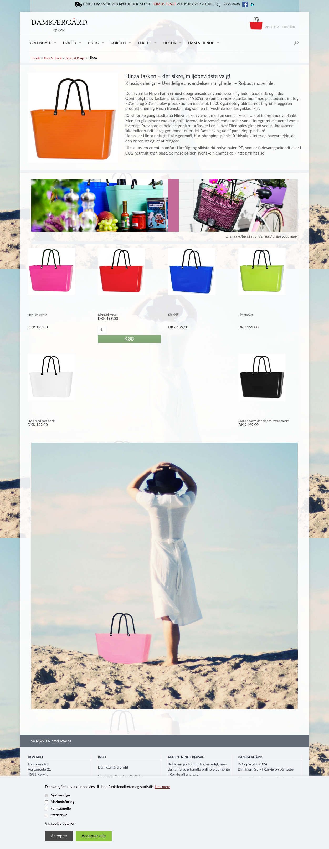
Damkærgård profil (113, 767)
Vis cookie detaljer (60, 823)
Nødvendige (60, 795)
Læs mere (162, 786)
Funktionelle (60, 808)
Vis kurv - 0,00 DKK (280, 27)
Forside (35, 58)
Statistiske (59, 814)
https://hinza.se (250, 153)
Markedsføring (62, 801)
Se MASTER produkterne (51, 741)
